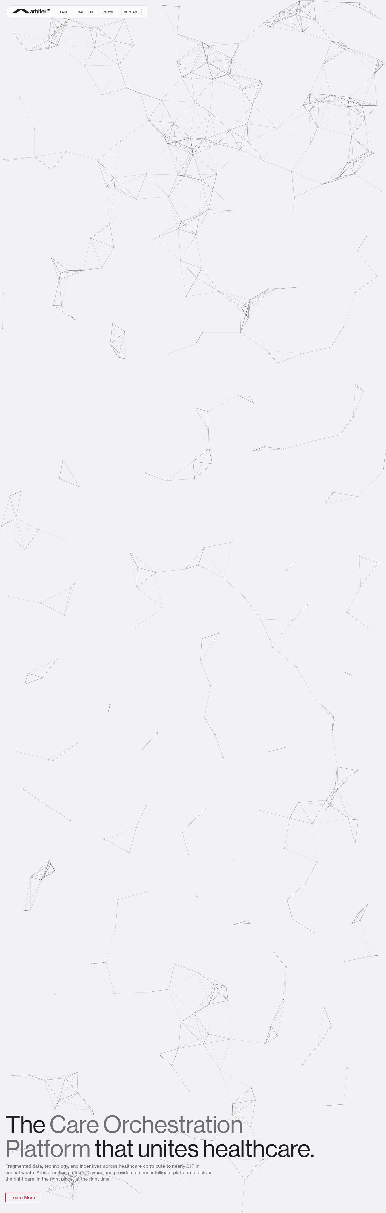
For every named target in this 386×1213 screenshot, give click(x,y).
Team (62, 12)
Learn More (22, 1197)
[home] (31, 12)
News (108, 12)
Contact (131, 12)
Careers (85, 12)
